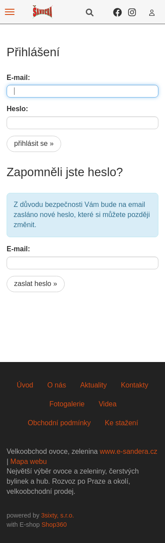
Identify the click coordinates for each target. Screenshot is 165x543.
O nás (56, 385)
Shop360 (54, 524)
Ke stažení (121, 423)
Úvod (25, 385)
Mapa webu (29, 461)
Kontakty (134, 385)
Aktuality (93, 385)
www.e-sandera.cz (129, 451)
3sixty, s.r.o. (57, 515)
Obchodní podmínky (59, 423)
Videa (108, 404)
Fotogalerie (66, 404)
